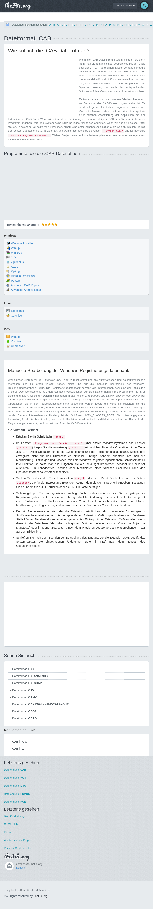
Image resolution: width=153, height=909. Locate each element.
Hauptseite (11, 890)
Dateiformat (23, 669)
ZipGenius (17, 262)
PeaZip (15, 280)
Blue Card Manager (15, 816)
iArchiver (16, 341)
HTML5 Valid (39, 890)
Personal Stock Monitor (17, 848)
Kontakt (20, 867)
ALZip (14, 266)
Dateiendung (15, 769)
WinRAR (16, 252)
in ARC (20, 741)
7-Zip (14, 257)
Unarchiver (18, 346)
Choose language (125, 5)
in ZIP (19, 748)
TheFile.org (40, 896)
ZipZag (15, 271)
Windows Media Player (17, 840)
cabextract (17, 311)
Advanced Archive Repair (26, 289)
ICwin (7, 832)
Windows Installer (22, 243)
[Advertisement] (42, 86)
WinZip (15, 248)
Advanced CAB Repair (25, 285)
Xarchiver (17, 315)
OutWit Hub (11, 824)
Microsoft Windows (23, 276)
